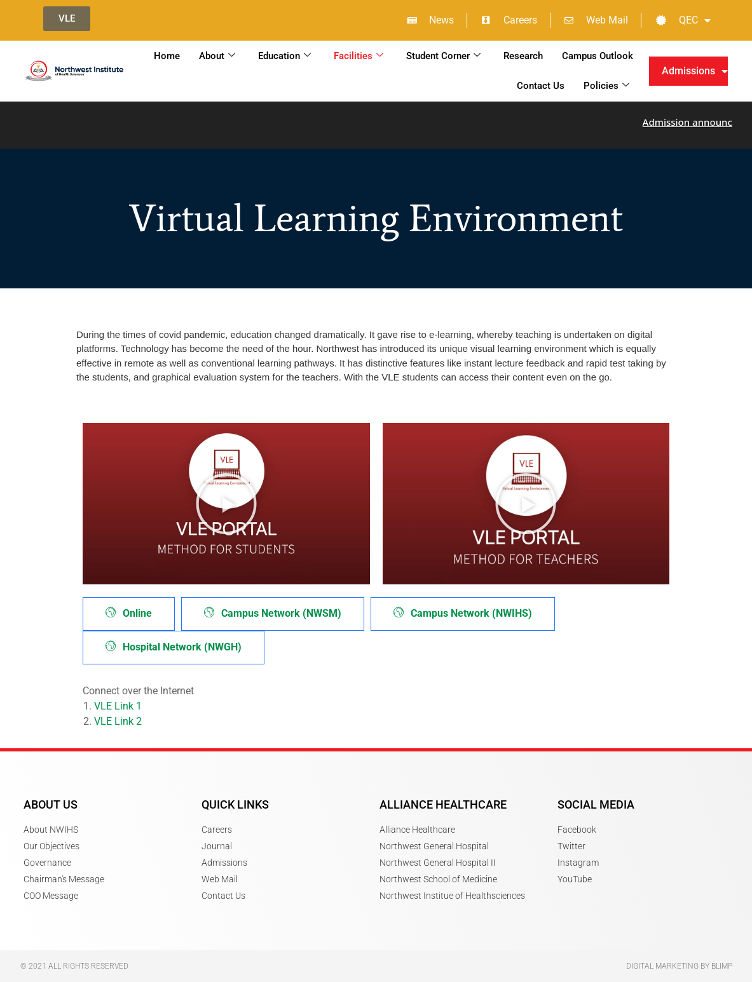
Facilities (358, 56)
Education (284, 56)
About (217, 56)
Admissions (695, 71)
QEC (683, 20)
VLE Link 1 (118, 706)
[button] (226, 503)
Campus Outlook (597, 56)
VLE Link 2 (118, 721)
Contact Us (540, 85)
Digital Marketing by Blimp (679, 966)
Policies (606, 85)
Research (523, 56)
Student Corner (443, 56)
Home (167, 56)
